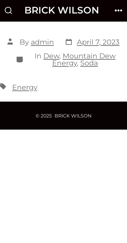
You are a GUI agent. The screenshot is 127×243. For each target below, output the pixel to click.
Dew (51, 56)
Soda (89, 63)
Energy (24, 87)
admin (42, 42)
